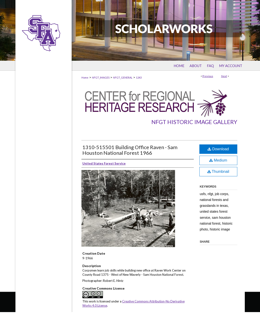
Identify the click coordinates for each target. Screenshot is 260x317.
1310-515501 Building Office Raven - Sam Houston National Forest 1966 (129, 150)
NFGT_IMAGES (101, 77)
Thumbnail (218, 172)
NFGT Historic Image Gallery (194, 121)
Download (218, 149)
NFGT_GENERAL (122, 77)
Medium (218, 160)
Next (224, 76)
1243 (139, 77)
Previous (207, 76)
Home (84, 77)
